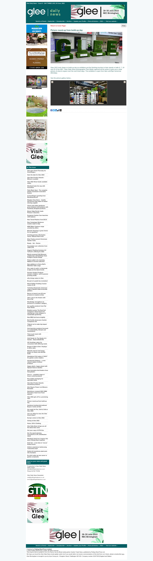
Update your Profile (80, 21)
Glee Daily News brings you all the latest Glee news (36, 426)
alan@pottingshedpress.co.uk (36, 469)
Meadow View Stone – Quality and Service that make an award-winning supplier (37, 201)
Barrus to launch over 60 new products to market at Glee (36, 294)
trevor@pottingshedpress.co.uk (36, 479)
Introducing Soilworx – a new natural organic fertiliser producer (36, 362)
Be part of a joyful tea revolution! (37, 281)
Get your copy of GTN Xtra (35, 430)
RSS (101, 21)
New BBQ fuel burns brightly (36, 317)
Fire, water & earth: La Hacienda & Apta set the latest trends (37, 269)
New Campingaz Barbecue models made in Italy (35, 223)
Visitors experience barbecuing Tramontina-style (37, 447)
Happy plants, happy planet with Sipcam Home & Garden (37, 366)
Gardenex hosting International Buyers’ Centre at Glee (37, 406)
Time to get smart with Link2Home (34, 334)
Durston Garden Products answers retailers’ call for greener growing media (37, 274)
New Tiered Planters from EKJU (37, 219)
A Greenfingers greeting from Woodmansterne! (36, 196)
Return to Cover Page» (58, 26)
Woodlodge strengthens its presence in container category (37, 302)
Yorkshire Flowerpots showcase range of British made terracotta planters (37, 289)
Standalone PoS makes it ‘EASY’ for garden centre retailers (37, 357)
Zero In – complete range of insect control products (35, 375)
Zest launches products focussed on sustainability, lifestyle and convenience (37, 330)
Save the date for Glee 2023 (35, 175)
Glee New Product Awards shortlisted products (35, 383)
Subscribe (51, 21)
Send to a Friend (41, 21)
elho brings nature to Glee (35, 278)
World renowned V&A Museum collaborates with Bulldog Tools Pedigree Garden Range (37, 256)
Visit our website (111, 21)
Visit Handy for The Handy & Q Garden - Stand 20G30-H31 (36, 338)
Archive (69, 21)
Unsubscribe (61, 21)
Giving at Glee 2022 (33, 420)
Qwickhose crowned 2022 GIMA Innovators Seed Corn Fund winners (37, 393)
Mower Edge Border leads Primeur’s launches (35, 211)
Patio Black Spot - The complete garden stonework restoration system (37, 191)
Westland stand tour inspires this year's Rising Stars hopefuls (37, 439)
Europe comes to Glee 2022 (35, 418)
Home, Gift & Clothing (34, 423)
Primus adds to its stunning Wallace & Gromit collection (36, 260)
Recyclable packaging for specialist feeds (35, 379)
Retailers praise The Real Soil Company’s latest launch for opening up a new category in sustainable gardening (36, 312)
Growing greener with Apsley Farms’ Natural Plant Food (36, 235)
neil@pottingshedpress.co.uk (35, 477)
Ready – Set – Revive (33, 243)
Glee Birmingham (49, 552)
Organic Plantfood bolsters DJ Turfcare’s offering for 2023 (36, 250)
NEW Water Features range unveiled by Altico (35, 227)
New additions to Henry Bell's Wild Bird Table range (36, 264)
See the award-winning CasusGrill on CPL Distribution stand (36, 434)
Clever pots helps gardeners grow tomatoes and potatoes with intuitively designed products (37, 207)
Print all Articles (93, 21)
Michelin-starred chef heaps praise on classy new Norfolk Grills (36, 352)
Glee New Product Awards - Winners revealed (35, 178)
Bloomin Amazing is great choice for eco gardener (37, 231)
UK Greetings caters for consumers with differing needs (37, 343)
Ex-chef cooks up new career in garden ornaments (37, 456)
